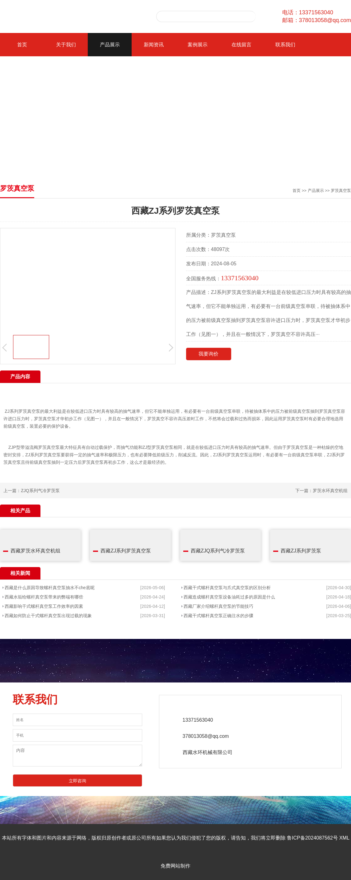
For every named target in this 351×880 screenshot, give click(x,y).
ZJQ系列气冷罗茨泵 (40, 490)
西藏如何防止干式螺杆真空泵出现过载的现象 (48, 615)
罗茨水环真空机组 (330, 490)
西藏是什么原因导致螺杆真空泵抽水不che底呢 (50, 587)
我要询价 (208, 353)
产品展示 (110, 44)
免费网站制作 (175, 865)
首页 (22, 44)
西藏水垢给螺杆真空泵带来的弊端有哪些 (44, 596)
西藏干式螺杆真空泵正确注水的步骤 (218, 615)
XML (344, 837)
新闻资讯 (154, 44)
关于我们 (66, 44)
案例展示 (198, 44)
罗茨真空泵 (341, 190)
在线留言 (241, 44)
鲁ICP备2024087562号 (312, 837)
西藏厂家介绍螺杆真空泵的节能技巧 (218, 606)
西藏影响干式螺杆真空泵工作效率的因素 (44, 606)
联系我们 (285, 44)
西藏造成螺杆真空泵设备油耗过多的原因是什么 (229, 596)
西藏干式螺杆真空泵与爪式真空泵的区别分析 (227, 587)
